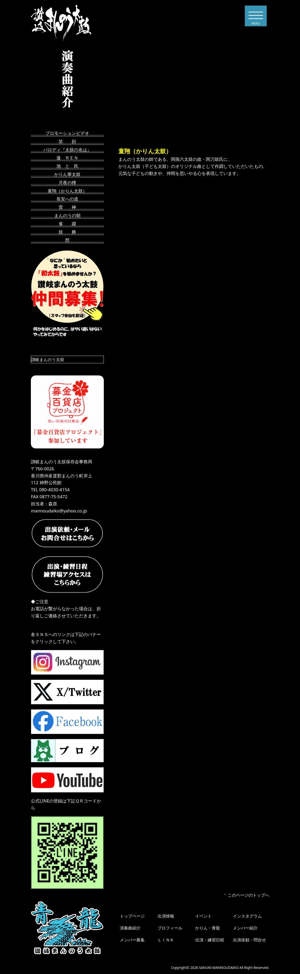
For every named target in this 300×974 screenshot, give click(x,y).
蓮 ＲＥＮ (69, 158)
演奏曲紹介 (131, 928)
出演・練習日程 (210, 940)
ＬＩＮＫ (166, 940)
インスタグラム (248, 916)
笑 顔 (67, 141)
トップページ (133, 916)
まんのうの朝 (67, 215)
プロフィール (171, 928)
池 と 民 (67, 166)
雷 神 (67, 207)
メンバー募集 (133, 940)
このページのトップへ (247, 895)
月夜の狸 (67, 182)
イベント (204, 916)
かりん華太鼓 (67, 174)
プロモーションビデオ (67, 133)
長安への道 (67, 199)
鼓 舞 (67, 232)
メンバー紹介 (246, 928)
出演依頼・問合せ (250, 940)
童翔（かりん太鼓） (67, 191)
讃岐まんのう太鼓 (48, 359)
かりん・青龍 (208, 928)
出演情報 (166, 916)
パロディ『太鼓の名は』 (67, 150)
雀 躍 (67, 224)
